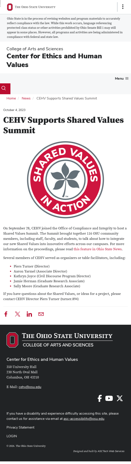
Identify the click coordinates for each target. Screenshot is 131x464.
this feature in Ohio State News (98, 249)
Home (11, 98)
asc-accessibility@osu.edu (83, 418)
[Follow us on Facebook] (100, 399)
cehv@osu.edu (30, 387)
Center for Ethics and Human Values (54, 60)
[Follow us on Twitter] (119, 399)
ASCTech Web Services (111, 451)
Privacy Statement (20, 427)
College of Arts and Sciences (35, 49)
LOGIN (12, 436)
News (26, 98)
